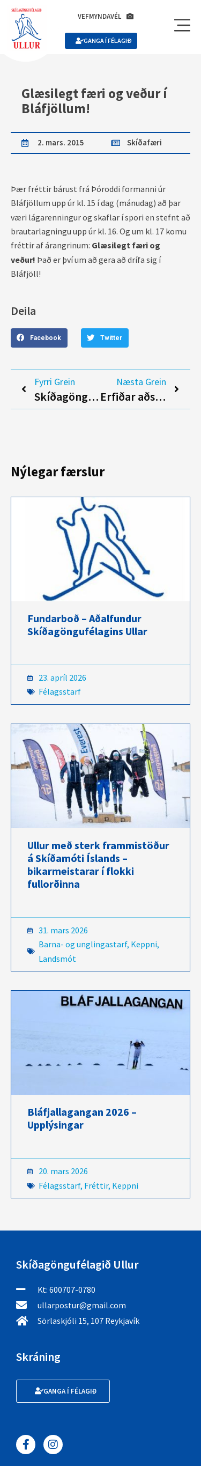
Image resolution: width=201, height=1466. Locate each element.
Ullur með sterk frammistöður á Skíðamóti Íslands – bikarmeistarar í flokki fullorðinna (98, 864)
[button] (39, 338)
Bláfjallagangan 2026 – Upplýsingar (82, 1118)
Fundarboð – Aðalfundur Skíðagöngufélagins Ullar (87, 625)
